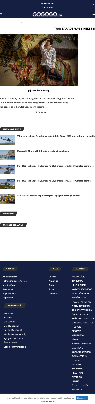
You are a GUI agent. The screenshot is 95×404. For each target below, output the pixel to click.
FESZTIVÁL (77, 373)
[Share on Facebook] (36, 112)
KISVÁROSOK (79, 297)
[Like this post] (33, 112)
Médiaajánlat (9, 285)
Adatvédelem (9, 276)
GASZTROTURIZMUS (82, 322)
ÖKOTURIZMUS (80, 314)
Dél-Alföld (9, 321)
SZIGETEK (77, 331)
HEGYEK (76, 327)
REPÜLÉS (77, 377)
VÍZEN (75, 339)
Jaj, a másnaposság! (39, 90)
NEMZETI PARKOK (81, 343)
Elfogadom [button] (81, 398)
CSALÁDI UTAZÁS (81, 352)
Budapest (9, 313)
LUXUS (75, 381)
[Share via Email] (45, 112)
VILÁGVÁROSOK (80, 293)
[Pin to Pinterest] (42, 112)
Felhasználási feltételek (15, 281)
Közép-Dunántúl (13, 330)
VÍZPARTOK (78, 335)
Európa (53, 276)
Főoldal (6, 23)
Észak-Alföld (10, 342)
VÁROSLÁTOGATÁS (82, 289)
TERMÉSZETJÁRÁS (82, 310)
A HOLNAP (47, 7)
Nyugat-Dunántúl (13, 338)
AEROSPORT (47, 3)
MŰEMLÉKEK (79, 285)
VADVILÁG (77, 348)
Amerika (53, 281)
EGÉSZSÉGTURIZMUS (83, 318)
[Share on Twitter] (39, 112)
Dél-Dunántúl (11, 326)
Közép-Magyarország (15, 334)
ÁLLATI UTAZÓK (80, 385)
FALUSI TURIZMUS (81, 302)
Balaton (8, 317)
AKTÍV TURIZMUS (81, 306)
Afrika (52, 285)
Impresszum (9, 293)
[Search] (94, 5)
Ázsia (51, 289)
